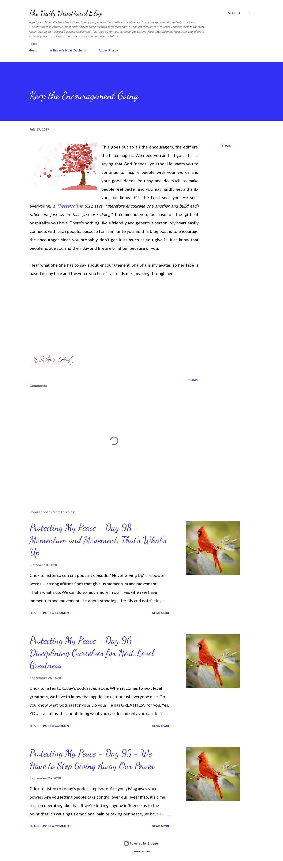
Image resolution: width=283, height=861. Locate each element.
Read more (161, 613)
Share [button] (226, 145)
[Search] (234, 13)
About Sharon (108, 50)
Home (33, 50)
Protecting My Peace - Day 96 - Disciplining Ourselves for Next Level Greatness (92, 653)
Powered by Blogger (141, 843)
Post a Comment (57, 613)
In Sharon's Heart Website (67, 50)
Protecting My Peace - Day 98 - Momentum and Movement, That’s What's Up (98, 540)
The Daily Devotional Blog (65, 13)
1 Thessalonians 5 (70, 205)
